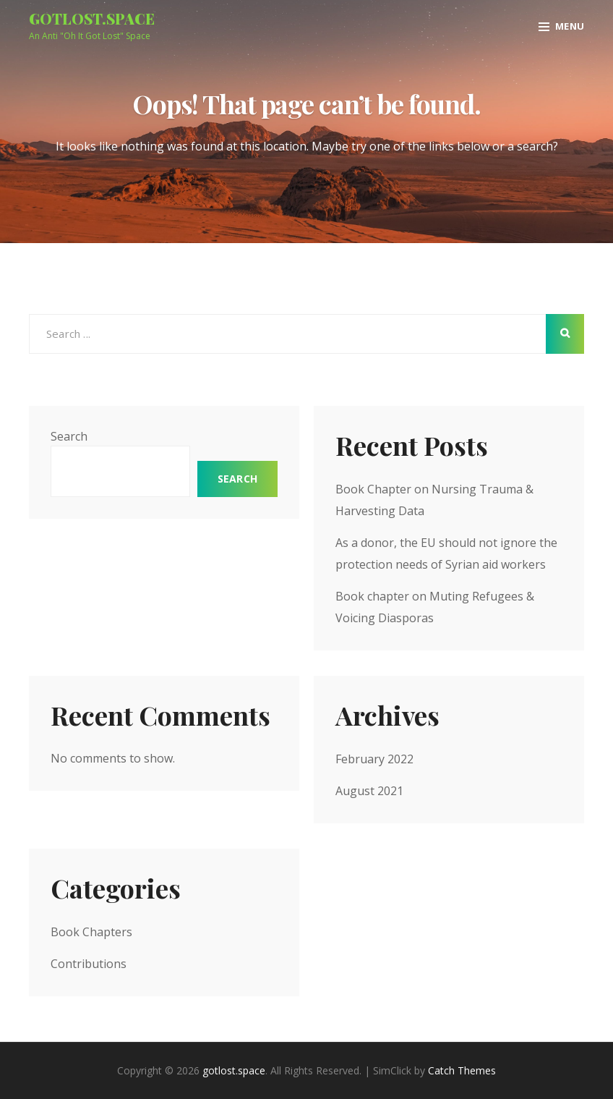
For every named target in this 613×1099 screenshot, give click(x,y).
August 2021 (369, 791)
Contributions (89, 964)
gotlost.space (92, 18)
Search (69, 436)
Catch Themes (462, 1070)
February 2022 (374, 759)
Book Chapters (91, 932)
